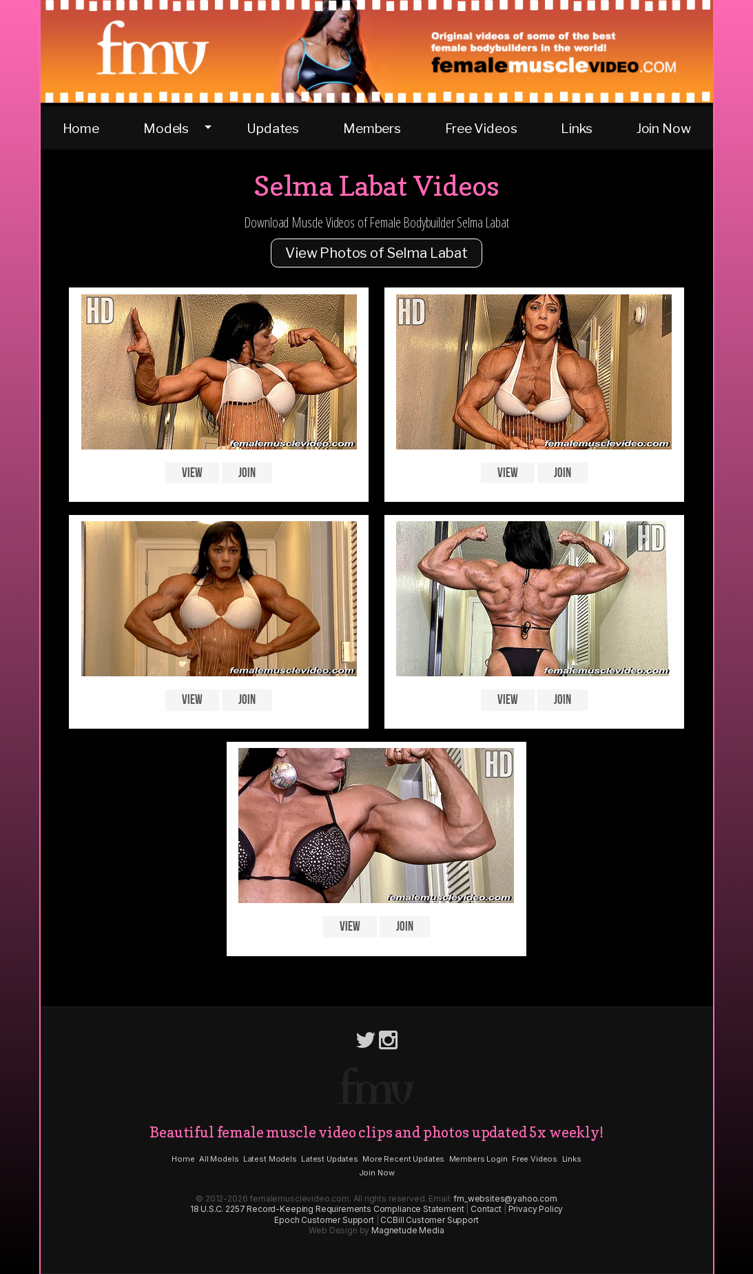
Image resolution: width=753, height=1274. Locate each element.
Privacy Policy (536, 1209)
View (192, 473)
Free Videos (481, 128)
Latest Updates (329, 1159)
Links (576, 128)
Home (81, 128)
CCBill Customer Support (429, 1220)
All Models (218, 1159)
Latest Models (270, 1159)
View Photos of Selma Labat (376, 253)
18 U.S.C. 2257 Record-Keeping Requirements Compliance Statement (327, 1209)
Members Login (478, 1159)
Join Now (664, 128)
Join (246, 473)
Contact (486, 1209)
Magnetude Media (407, 1230)
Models (166, 128)
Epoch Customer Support (323, 1220)
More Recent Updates (403, 1159)
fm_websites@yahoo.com (505, 1198)
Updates (273, 128)
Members (372, 128)
